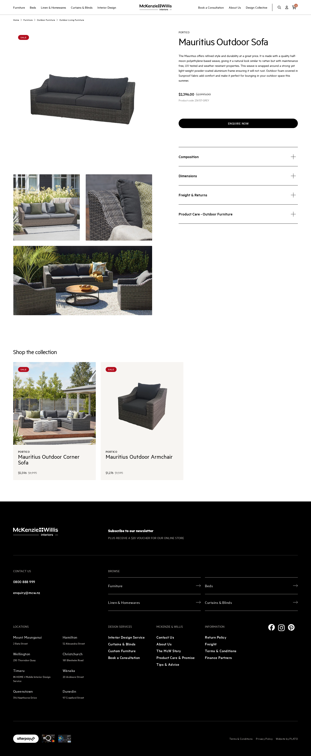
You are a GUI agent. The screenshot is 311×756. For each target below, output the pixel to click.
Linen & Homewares (53, 7)
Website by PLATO (287, 738)
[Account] (286, 7)
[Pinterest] (291, 627)
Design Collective (256, 7)
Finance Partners (218, 657)
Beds (33, 7)
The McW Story (168, 650)
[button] (294, 7)
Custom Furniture (122, 650)
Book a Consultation (211, 7)
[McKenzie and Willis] (156, 7)
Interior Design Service (126, 637)
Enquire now (238, 123)
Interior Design (106, 7)
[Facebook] (271, 627)
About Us (235, 7)
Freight (210, 643)
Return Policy (215, 637)
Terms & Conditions (220, 650)
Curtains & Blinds (81, 7)
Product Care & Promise (175, 657)
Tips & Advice (167, 664)
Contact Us (165, 637)
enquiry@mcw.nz (26, 592)
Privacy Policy (264, 738)
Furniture (19, 7)
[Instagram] (281, 628)
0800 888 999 (24, 581)
